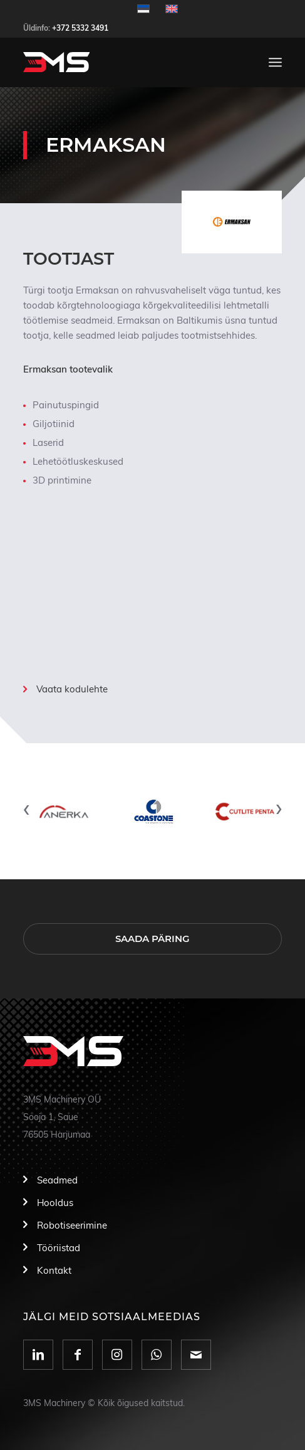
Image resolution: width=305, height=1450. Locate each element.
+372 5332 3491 (80, 28)
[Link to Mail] (196, 1355)
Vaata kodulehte (72, 689)
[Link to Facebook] (78, 1355)
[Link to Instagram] (117, 1355)
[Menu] (275, 62)
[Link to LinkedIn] (38, 1355)
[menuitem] (275, 62)
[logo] (126, 62)
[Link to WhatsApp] (157, 1355)
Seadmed (57, 1180)
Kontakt (54, 1271)
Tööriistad (58, 1248)
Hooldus (55, 1203)
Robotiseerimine (72, 1225)
